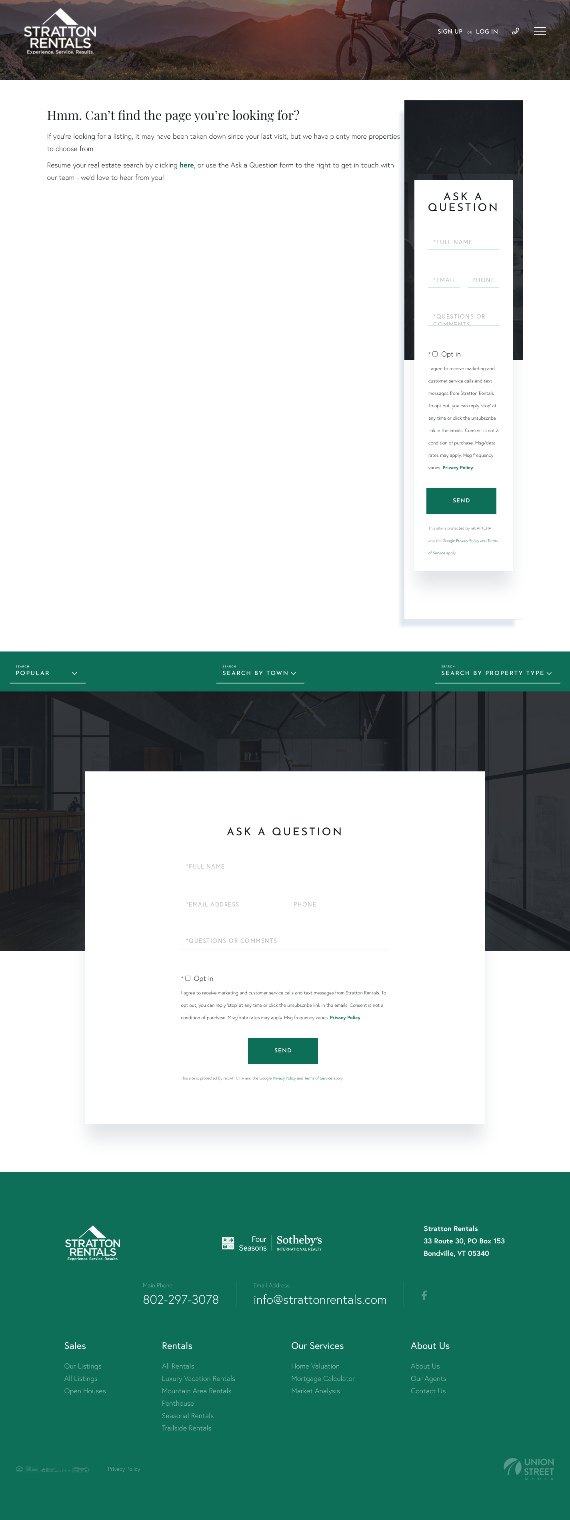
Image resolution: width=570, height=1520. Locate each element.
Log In (487, 32)
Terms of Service (318, 1078)
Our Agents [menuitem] (428, 1378)
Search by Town (255, 674)
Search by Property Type (492, 674)
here (187, 164)
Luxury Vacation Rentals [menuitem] (198, 1378)
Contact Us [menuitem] (428, 1390)
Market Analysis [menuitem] (315, 1390)
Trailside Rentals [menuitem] (187, 1427)
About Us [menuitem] (425, 1366)
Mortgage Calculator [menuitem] (323, 1378)
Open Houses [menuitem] (85, 1390)
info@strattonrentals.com (320, 1299)
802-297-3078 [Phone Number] (181, 1299)
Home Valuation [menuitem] (315, 1366)
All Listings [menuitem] (81, 1378)
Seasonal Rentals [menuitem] (188, 1415)
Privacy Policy (458, 468)
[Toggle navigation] (540, 31)
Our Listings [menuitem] (83, 1366)
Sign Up (450, 32)
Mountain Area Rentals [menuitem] (197, 1390)
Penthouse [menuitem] (178, 1403)
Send (461, 501)
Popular (33, 674)
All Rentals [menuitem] (178, 1366)
